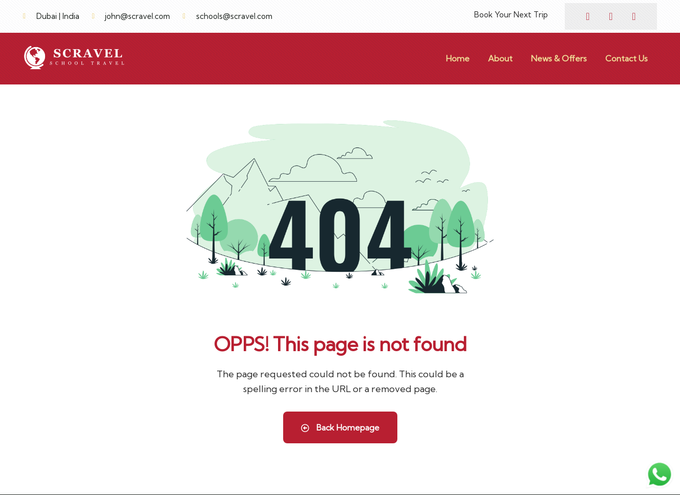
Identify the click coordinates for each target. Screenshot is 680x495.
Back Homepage (340, 427)
